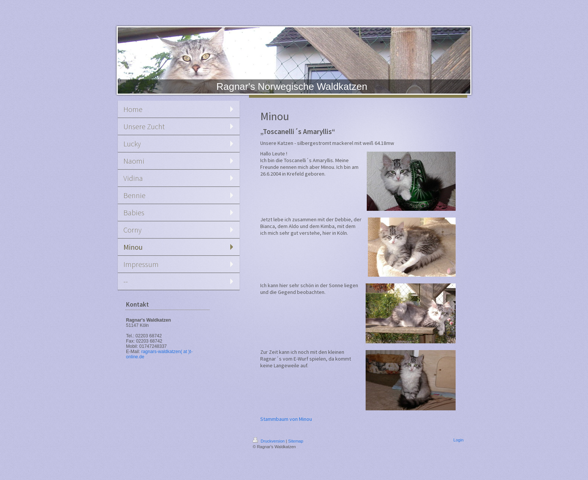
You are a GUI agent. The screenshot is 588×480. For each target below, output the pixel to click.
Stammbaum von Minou (286, 419)
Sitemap (295, 441)
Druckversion (269, 441)
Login (458, 440)
